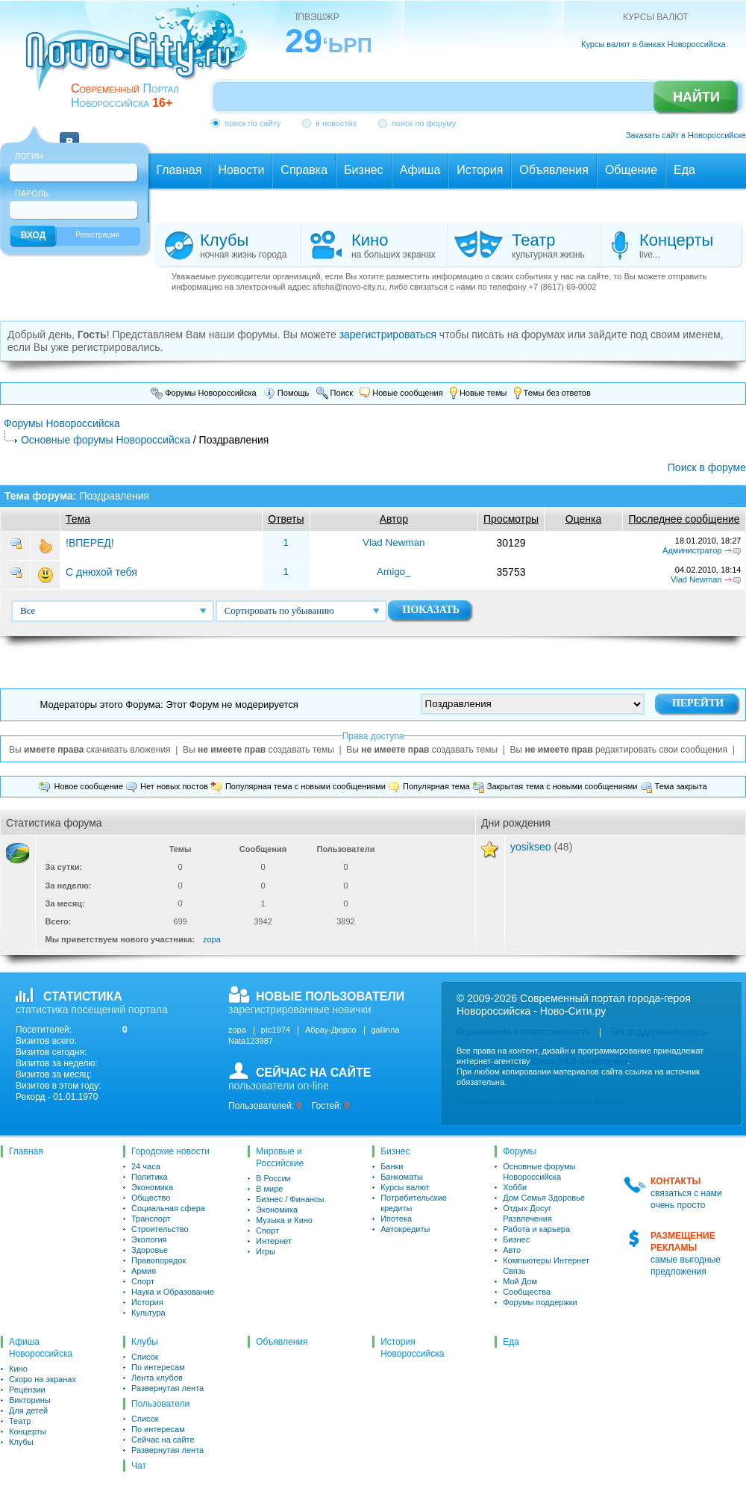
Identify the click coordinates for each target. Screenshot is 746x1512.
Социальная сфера (168, 1208)
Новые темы (478, 392)
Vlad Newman (394, 542)
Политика (149, 1176)
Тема (78, 519)
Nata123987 (250, 1040)
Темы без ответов (552, 392)
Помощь (286, 392)
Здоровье (149, 1249)
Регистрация (97, 235)
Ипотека (396, 1218)
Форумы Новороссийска (204, 392)
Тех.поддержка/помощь (658, 1032)
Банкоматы (401, 1176)
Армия (143, 1270)
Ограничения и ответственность (523, 1032)
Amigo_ (394, 571)
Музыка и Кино (284, 1220)
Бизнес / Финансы (290, 1199)
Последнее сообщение (683, 519)
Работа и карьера (536, 1229)
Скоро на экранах (42, 1379)
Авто (512, 1249)
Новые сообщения (401, 392)
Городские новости (170, 1151)
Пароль (31, 193)
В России (273, 1178)
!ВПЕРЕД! (90, 543)
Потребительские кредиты (413, 1203)
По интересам (158, 1367)
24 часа (145, 1166)
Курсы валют (405, 1187)
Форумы (519, 1151)
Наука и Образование (172, 1291)
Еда (511, 1342)
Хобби (515, 1187)
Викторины (30, 1400)
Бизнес (395, 1151)
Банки (391, 1166)
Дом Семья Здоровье (544, 1197)
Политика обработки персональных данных (540, 1101)
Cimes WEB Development (580, 1061)
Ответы (286, 519)
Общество (150, 1197)
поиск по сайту (252, 123)
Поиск (335, 392)
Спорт (142, 1281)
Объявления (281, 1342)
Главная (26, 1151)
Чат (138, 1465)
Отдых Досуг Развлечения (527, 1213)
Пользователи (160, 1404)
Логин (29, 156)
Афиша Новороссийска (40, 1348)
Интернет (274, 1240)
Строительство (160, 1229)
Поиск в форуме (707, 467)
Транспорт (151, 1218)
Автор (394, 519)
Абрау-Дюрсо (330, 1029)
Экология (149, 1239)
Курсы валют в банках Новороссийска (653, 44)
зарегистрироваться (387, 334)
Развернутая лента (167, 1388)
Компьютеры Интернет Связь (546, 1265)
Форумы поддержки (540, 1302)
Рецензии (27, 1389)
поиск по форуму (424, 123)
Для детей (28, 1410)
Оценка (583, 519)
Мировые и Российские (280, 1157)
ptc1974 (275, 1029)
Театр (20, 1420)
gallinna (386, 1029)
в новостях (336, 123)
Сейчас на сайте (163, 1439)
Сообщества (527, 1291)
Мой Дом (520, 1281)
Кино (18, 1368)
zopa (212, 939)
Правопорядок (158, 1260)
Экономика (152, 1187)
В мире (269, 1188)
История (147, 1302)
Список (145, 1356)
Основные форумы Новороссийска (105, 440)
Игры (265, 1251)
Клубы (21, 1441)
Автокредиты (405, 1229)
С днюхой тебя (101, 572)
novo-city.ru (141, 58)
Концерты (27, 1431)
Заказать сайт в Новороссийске (686, 135)
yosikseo (530, 847)
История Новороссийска (412, 1348)
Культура (148, 1312)
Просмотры (511, 519)
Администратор (691, 550)
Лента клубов (157, 1377)
